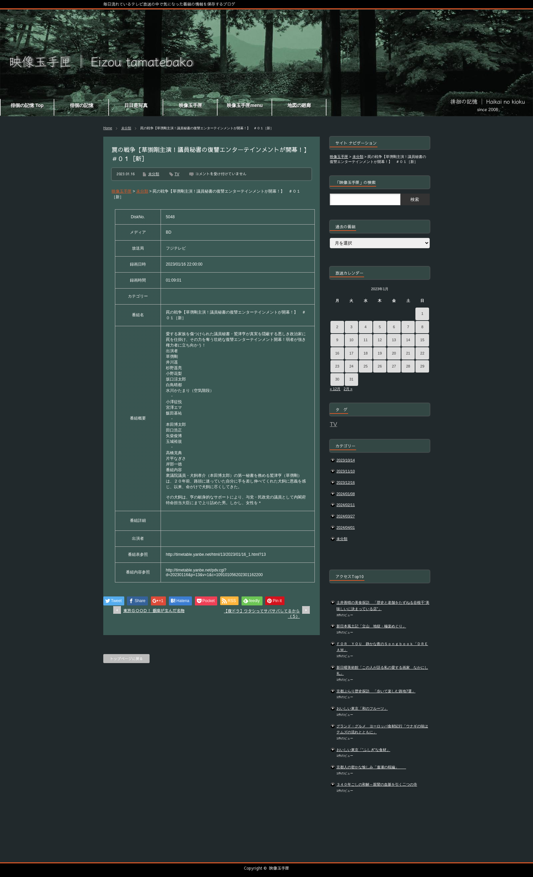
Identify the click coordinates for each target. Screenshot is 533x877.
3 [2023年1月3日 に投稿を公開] (351, 327)
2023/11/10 (345, 471)
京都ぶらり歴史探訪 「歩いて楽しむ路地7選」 (375, 691)
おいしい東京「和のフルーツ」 (362, 708)
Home (107, 128)
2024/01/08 (345, 494)
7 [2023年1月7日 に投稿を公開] (408, 327)
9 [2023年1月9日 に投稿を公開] (337, 340)
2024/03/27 (345, 516)
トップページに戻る (126, 658)
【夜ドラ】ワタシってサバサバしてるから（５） (262, 613)
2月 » (348, 389)
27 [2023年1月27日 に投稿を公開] (394, 366)
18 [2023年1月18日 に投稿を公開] (365, 353)
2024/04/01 (345, 527)
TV (177, 174)
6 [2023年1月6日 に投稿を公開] (394, 327)
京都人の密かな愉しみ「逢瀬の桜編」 (371, 767)
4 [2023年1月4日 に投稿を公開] (365, 327)
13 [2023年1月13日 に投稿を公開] (394, 340)
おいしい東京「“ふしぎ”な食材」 (363, 750)
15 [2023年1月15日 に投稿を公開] (422, 340)
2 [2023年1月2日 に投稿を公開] (337, 327)
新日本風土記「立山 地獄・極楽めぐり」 (371, 626)
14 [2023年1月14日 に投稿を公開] (408, 340)
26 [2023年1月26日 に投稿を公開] (380, 366)
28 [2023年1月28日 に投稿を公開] (408, 366)
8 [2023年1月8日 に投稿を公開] (422, 327)
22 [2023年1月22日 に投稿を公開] (422, 353)
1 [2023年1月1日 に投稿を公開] (422, 314)
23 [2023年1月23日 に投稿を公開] (337, 366)
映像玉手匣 (279, 868)
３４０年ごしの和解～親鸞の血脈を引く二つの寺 (376, 784)
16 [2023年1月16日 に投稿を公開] (337, 353)
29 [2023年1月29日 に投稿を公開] (422, 366)
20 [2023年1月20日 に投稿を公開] (394, 353)
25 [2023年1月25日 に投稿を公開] (365, 366)
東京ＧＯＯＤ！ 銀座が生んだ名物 (154, 610)
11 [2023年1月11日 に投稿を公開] (365, 340)
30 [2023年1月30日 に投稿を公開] (337, 379)
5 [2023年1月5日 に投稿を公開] (380, 327)
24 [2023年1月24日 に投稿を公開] (351, 366)
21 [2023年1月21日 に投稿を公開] (408, 353)
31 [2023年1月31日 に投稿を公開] (351, 379)
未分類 (126, 128)
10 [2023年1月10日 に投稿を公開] (351, 340)
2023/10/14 (345, 460)
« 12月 (335, 389)
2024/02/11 (345, 505)
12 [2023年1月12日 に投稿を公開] (380, 340)
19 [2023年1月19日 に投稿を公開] (380, 353)
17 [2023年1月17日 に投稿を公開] (351, 353)
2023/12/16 (345, 482)
